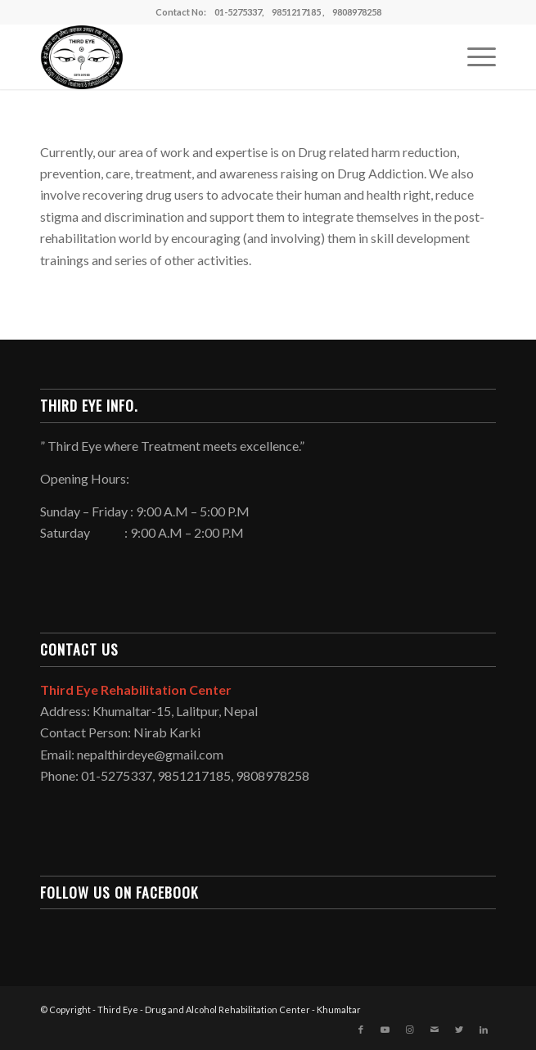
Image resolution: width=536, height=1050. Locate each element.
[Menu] (473, 56)
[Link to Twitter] (459, 1029)
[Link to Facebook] (361, 1029)
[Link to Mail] (434, 1029)
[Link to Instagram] (410, 1029)
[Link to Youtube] (385, 1029)
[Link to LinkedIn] (483, 1029)
